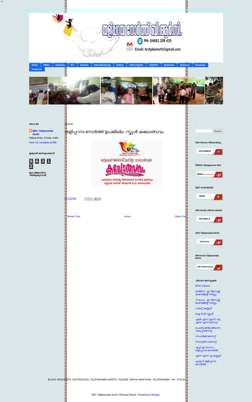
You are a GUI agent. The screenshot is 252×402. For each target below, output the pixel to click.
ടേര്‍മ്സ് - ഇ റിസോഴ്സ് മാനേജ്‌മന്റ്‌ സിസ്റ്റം (207, 293)
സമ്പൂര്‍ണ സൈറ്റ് (206, 341)
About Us (184, 65)
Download (169, 65)
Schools (84, 65)
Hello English (136, 65)
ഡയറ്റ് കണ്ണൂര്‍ (203, 308)
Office (47, 65)
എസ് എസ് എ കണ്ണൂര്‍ (208, 355)
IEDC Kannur (202, 285)
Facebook (200, 65)
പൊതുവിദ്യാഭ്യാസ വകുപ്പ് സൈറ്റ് (208, 329)
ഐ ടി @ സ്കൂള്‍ (204, 313)
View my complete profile (43, 142)
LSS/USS (153, 65)
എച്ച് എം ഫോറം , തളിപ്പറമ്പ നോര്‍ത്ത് (206, 349)
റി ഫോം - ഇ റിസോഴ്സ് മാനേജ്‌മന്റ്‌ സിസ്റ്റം (207, 301)
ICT (72, 65)
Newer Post (73, 216)
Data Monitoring (102, 65)
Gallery (120, 65)
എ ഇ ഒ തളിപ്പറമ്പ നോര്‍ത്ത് (205, 363)
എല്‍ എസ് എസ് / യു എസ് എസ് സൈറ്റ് (208, 321)
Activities (60, 65)
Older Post (180, 216)
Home (35, 65)
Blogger (155, 394)
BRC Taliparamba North (43, 132)
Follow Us (37, 69)
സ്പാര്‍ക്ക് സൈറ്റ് (205, 336)
